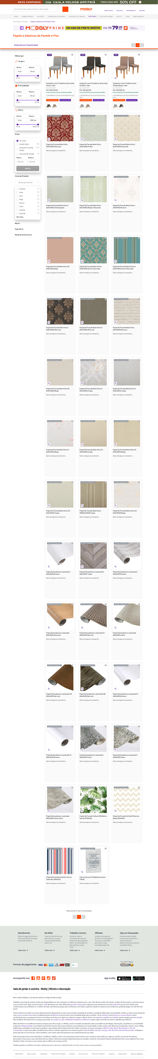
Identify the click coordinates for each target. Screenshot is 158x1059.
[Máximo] (34, 72)
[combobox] (25, 183)
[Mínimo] (21, 72)
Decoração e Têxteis (20, 22)
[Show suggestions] (38, 182)
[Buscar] (65, 9)
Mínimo (19, 67)
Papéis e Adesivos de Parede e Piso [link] (42, 22)
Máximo (31, 67)
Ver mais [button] (19, 217)
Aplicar (28, 168)
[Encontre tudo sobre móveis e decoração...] (38, 9)
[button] (28, 45)
